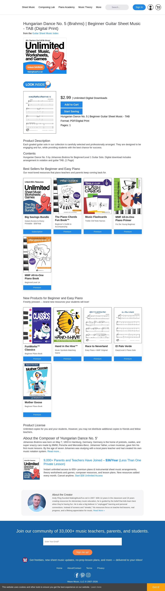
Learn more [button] (96, 587)
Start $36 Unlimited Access (89, 475)
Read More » (99, 510)
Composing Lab (47, 7)
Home (59, 568)
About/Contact (74, 568)
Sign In (139, 7)
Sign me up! (82, 552)
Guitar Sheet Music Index (45, 33)
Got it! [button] (155, 587)
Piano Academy (67, 7)
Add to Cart (72, 104)
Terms (89, 568)
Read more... (54, 451)
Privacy (100, 568)
